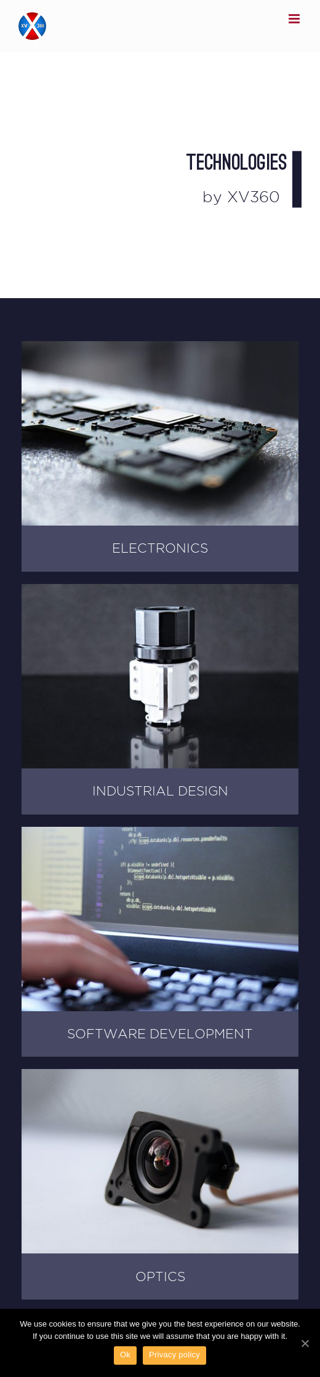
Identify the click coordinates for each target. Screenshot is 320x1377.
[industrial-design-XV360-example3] (160, 590)
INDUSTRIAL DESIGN (160, 791)
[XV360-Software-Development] (160, 833)
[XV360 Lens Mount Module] (160, 1075)
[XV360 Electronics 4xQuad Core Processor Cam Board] (160, 347)
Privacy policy (174, 1354)
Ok (125, 1354)
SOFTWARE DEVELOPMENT (160, 1034)
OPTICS (160, 1276)
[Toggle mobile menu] (295, 18)
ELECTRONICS (160, 548)
